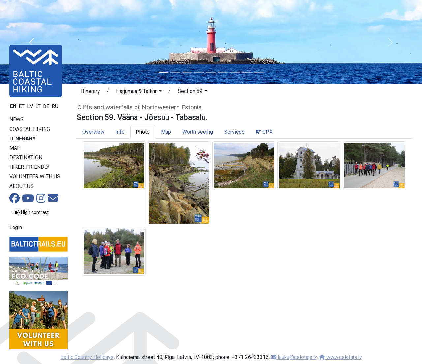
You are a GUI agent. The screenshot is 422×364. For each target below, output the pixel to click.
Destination (25, 157)
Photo (143, 132)
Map (15, 148)
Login (15, 227)
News (16, 119)
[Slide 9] (258, 72)
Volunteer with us (34, 176)
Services (234, 132)
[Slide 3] (187, 72)
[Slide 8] (247, 72)
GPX (264, 132)
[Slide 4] (199, 72)
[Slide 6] (223, 72)
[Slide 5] (211, 72)
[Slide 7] (235, 72)
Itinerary (22, 139)
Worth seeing (197, 132)
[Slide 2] (175, 72)
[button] (31, 42)
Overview (93, 132)
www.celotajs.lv (340, 357)
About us (21, 186)
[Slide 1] (163, 72)
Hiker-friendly (29, 167)
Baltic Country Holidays (87, 357)
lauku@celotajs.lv (294, 357)
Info (120, 132)
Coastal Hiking (29, 129)
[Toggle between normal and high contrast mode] (30, 212)
